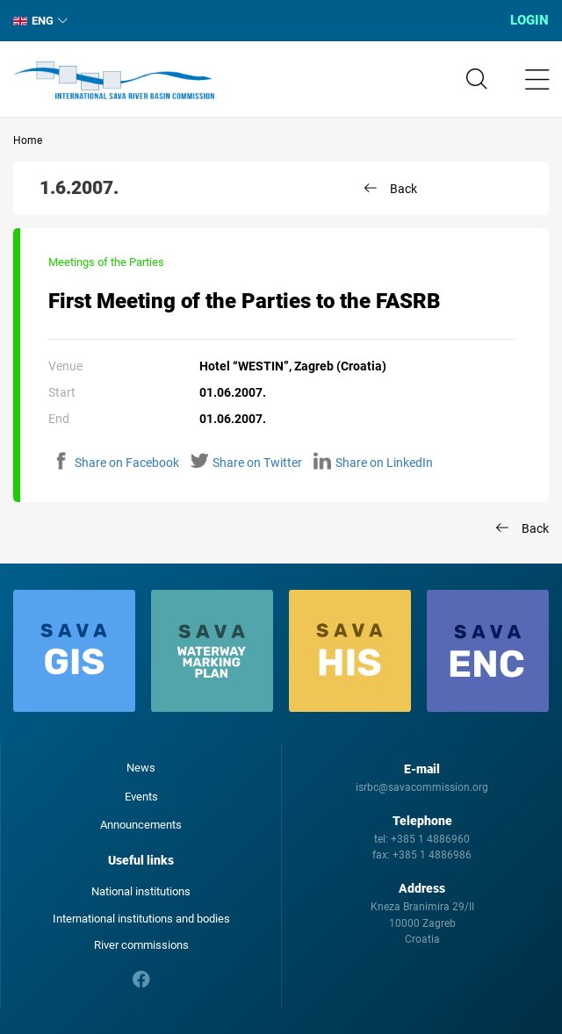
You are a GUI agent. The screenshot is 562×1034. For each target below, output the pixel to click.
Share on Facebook (116, 463)
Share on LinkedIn (373, 463)
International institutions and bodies (141, 918)
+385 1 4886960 (430, 839)
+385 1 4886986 (432, 855)
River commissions (141, 944)
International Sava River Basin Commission (113, 80)
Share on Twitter (246, 463)
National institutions (141, 891)
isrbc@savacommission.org (422, 787)
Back (403, 189)
